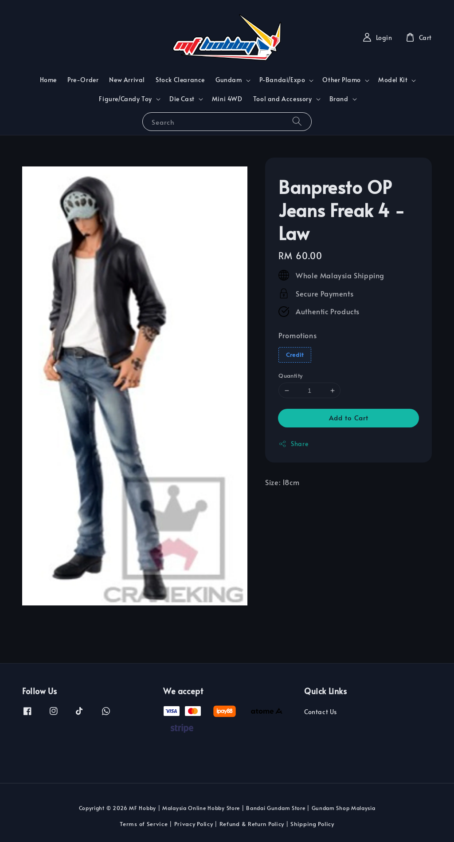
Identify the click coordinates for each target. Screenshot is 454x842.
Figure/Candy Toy (125, 99)
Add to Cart (348, 417)
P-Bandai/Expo (282, 80)
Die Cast (182, 99)
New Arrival (127, 79)
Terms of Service (144, 824)
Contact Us (320, 712)
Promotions (297, 335)
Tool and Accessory (282, 99)
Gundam (228, 80)
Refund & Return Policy (251, 824)
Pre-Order (82, 79)
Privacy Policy (193, 824)
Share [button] (293, 443)
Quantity (290, 375)
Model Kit (392, 80)
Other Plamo (341, 80)
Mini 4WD (227, 99)
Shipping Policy (312, 824)
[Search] (297, 121)
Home (48, 79)
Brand (338, 99)
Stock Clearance (180, 79)
